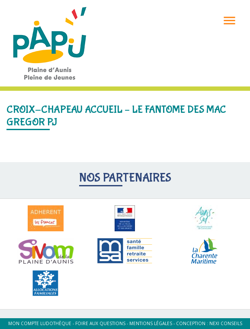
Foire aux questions (100, 323)
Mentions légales (150, 323)
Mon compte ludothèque (39, 323)
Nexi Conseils (225, 323)
